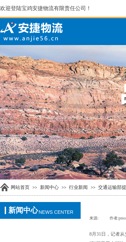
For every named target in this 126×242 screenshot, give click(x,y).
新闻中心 (49, 187)
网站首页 (20, 187)
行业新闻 (78, 187)
